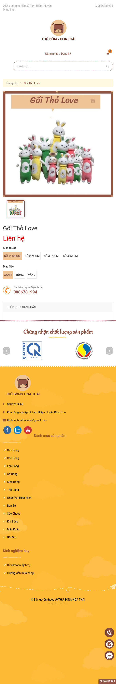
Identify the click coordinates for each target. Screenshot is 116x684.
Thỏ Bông (13, 489)
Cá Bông (12, 474)
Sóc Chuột (13, 513)
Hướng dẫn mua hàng (20, 573)
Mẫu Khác (13, 529)
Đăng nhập (51, 53)
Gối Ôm (11, 537)
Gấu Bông (13, 450)
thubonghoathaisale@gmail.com (27, 420)
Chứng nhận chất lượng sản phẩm (58, 331)
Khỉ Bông (12, 521)
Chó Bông (13, 458)
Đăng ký (66, 53)
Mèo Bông (13, 481)
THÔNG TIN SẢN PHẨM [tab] (21, 307)
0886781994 (25, 292)
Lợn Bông (13, 466)
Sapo (66, 603)
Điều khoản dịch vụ (18, 565)
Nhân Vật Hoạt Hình (19, 497)
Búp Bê (11, 505)
